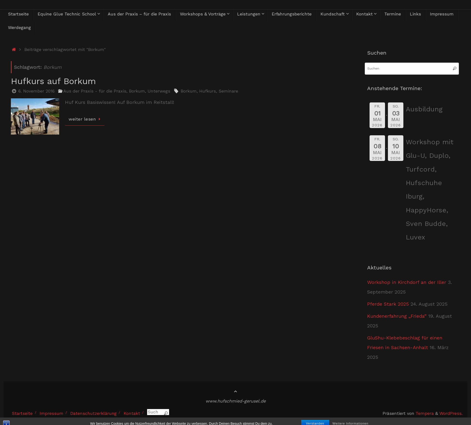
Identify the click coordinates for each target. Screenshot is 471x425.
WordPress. (451, 413)
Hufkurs (207, 91)
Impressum (51, 413)
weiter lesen (86, 119)
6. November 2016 (36, 91)
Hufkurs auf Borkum (53, 81)
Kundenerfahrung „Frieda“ (397, 316)
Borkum (137, 91)
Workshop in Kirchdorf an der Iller (406, 282)
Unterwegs (159, 91)
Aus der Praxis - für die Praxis (94, 91)
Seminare (228, 91)
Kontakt (132, 413)
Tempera (425, 413)
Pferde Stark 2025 (388, 304)
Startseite (22, 413)
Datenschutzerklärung (93, 413)
